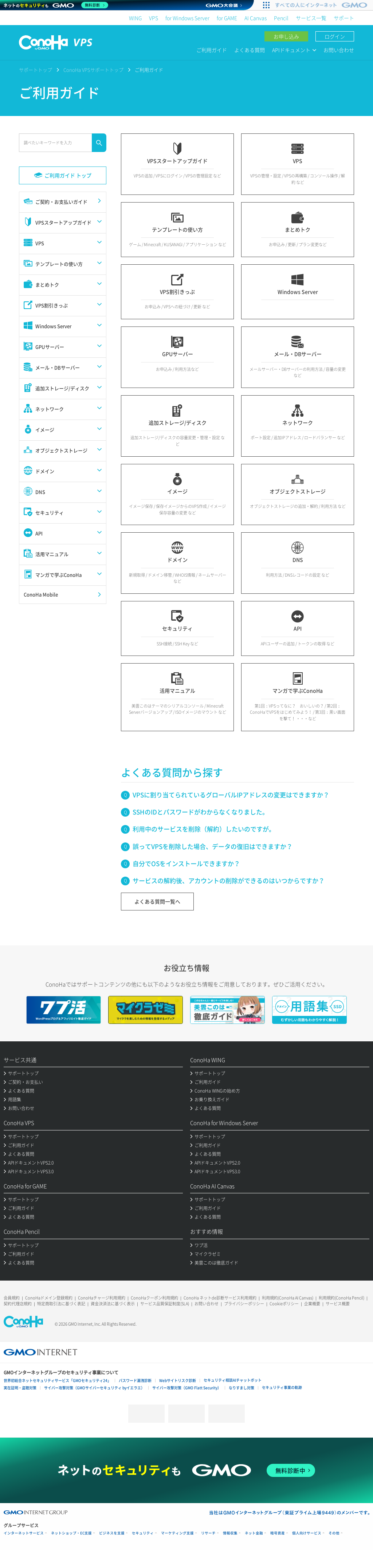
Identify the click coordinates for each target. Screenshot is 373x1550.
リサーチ (208, 1533)
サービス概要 (338, 1304)
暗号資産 (277, 1533)
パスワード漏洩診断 (135, 1380)
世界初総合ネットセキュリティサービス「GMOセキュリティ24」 (57, 1380)
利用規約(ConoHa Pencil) (341, 1298)
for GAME (227, 17)
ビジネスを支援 (112, 1533)
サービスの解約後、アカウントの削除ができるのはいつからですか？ (229, 880)
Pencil (281, 17)
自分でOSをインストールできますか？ (186, 863)
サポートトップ (35, 69)
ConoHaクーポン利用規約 (154, 1298)
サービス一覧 (311, 17)
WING (135, 17)
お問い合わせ (338, 49)
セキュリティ (143, 1533)
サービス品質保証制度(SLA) (164, 1304)
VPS (153, 17)
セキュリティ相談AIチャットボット (233, 1380)
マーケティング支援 (177, 1533)
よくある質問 (249, 49)
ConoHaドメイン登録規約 (48, 1298)
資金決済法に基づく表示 (113, 1304)
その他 (334, 1533)
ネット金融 (254, 1533)
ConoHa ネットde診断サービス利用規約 (220, 1298)
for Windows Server (187, 17)
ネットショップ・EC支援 (71, 1533)
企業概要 (312, 1304)
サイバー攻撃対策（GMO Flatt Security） (186, 1387)
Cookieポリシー (284, 1304)
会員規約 (12, 1298)
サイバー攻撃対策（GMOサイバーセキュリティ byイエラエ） (94, 1387)
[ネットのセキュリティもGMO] (56, 5)
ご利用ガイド (211, 49)
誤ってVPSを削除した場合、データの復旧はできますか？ (212, 846)
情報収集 (230, 1533)
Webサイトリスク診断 (177, 1380)
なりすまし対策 (241, 1387)
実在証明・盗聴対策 (20, 1387)
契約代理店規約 (18, 1304)
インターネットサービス (24, 1533)
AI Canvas (255, 17)
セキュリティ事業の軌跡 (282, 1387)
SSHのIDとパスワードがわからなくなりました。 (200, 811)
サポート (344, 17)
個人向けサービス (306, 1533)
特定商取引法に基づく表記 (61, 1304)
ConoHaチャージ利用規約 (101, 1298)
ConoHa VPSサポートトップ (93, 69)
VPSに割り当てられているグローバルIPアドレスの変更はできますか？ (231, 794)
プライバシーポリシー (244, 1304)
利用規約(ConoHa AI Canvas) (287, 1298)
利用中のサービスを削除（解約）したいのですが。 (204, 828)
